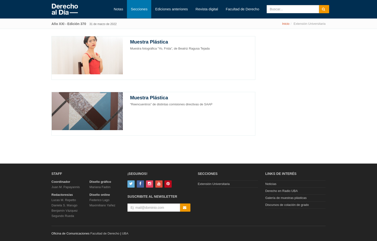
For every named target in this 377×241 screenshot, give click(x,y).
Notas (118, 9)
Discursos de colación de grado (287, 205)
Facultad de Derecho (242, 9)
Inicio (285, 23)
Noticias (270, 184)
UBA (125, 233)
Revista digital (206, 9)
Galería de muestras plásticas (286, 198)
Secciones (139, 9)
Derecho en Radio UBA (281, 191)
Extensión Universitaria (214, 184)
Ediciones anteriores (171, 9)
